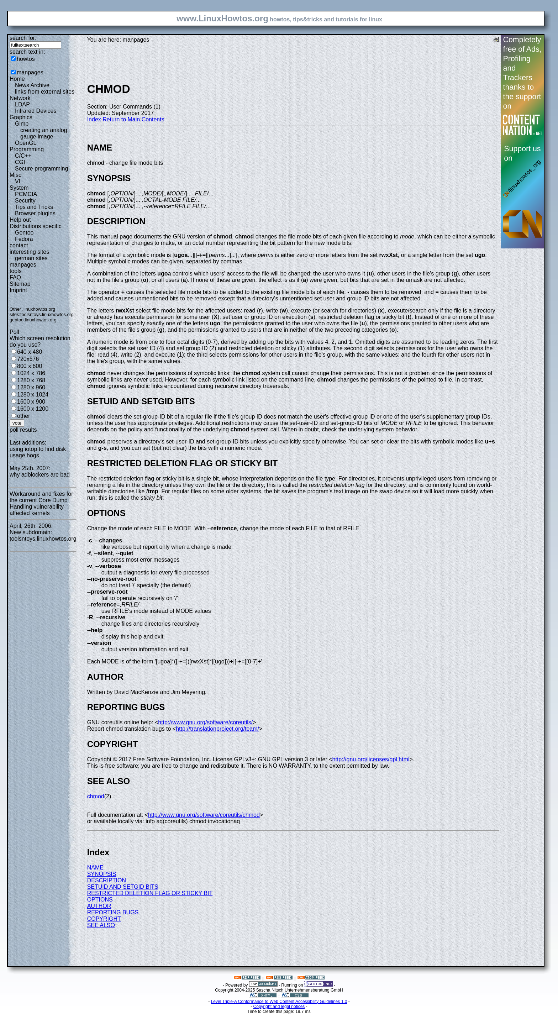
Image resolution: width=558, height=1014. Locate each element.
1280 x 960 (31, 387)
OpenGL (25, 143)
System (19, 188)
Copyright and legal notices (279, 1006)
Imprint (18, 290)
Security (25, 201)
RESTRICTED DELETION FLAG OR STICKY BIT (150, 893)
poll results (23, 430)
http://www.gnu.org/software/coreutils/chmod (204, 815)
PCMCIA (26, 194)
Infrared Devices (36, 111)
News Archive (32, 85)
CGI (20, 162)
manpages (30, 72)
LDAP (22, 104)
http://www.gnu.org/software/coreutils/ (205, 722)
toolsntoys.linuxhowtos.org (47, 314)
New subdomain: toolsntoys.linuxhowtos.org (43, 535)
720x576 (28, 359)
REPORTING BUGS (113, 912)
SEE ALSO (101, 925)
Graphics (21, 117)
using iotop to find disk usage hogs (38, 452)
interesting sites (29, 252)
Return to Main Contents (133, 119)
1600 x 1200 (32, 409)
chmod (95, 796)
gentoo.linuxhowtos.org (33, 319)
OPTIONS (100, 900)
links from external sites (44, 92)
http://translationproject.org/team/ (217, 729)
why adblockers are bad (40, 475)
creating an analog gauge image (43, 133)
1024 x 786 (31, 373)
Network (20, 98)
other (23, 416)
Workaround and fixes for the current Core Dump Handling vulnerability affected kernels (41, 503)
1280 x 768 (31, 380)
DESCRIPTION (106, 880)
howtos (26, 59)
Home (17, 79)
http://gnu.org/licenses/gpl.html (371, 759)
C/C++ (23, 156)
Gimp (21, 124)
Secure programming (41, 169)
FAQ (15, 277)
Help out (20, 220)
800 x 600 (29, 366)
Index (94, 119)
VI (17, 181)
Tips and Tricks (34, 207)
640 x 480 (29, 352)
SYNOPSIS (101, 874)
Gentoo (24, 233)
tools (16, 271)
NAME (95, 868)
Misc (15, 175)
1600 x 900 (31, 402)
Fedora (24, 239)
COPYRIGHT (104, 919)
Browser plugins (35, 213)
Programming (27, 149)
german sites (31, 258)
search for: (23, 38)
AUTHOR (99, 906)
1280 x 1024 (32, 395)
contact (19, 245)
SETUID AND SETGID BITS (122, 887)
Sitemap (20, 284)
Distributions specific (36, 226)
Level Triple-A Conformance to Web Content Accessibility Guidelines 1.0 (279, 1001)
